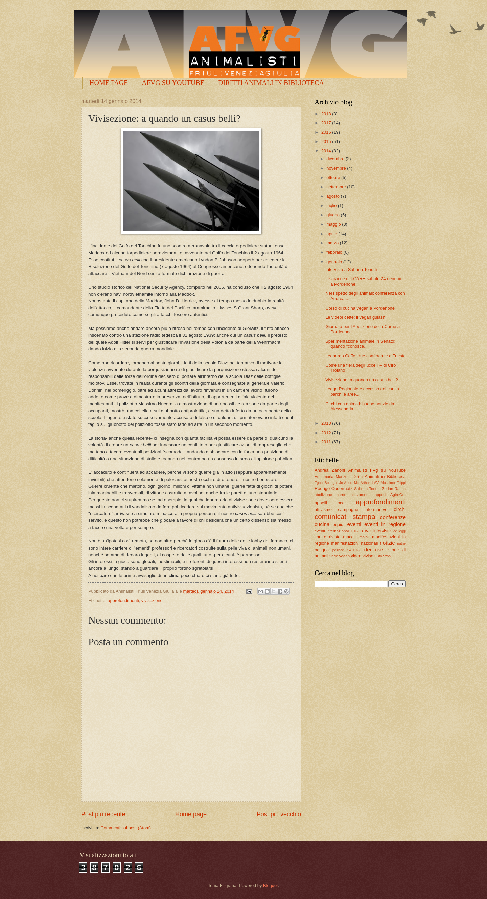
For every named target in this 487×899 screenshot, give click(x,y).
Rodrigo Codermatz (334, 488)
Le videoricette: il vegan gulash (355, 317)
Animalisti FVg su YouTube (377, 470)
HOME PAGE (108, 83)
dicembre (336, 158)
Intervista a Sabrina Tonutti (351, 269)
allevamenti (361, 495)
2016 (326, 132)
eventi (354, 524)
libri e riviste (327, 536)
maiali (364, 537)
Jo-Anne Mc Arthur (354, 483)
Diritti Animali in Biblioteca (379, 476)
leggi (402, 531)
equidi (338, 524)
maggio (334, 224)
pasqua (322, 549)
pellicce (338, 550)
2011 (326, 441)
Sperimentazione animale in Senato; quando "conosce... (360, 344)
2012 (326, 432)
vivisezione (152, 600)
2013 (326, 423)
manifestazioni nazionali (354, 543)
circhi (400, 509)
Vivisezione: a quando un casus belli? (361, 379)
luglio (332, 205)
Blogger (270, 885)
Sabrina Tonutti (367, 489)
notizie (387, 543)
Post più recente (103, 814)
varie (333, 556)
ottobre (333, 177)
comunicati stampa (345, 516)
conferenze (393, 517)
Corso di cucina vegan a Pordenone (360, 308)
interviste (382, 530)
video (356, 555)
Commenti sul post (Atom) (125, 827)
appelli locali (330, 502)
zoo (388, 556)
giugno (333, 214)
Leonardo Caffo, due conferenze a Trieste (365, 355)
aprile (332, 233)
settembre (336, 186)
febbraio (334, 252)
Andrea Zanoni (330, 470)
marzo (333, 242)
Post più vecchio (279, 814)
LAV (375, 483)
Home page (191, 814)
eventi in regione (385, 524)
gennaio (334, 261)
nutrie (401, 543)
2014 (326, 150)
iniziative (361, 530)
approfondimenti (123, 600)
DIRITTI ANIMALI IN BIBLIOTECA (271, 83)
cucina (322, 524)
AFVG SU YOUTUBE (173, 83)
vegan (344, 556)
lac (395, 531)
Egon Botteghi (326, 483)
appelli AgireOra (390, 495)
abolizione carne (330, 495)
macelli (349, 536)
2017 (326, 122)
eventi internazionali (332, 531)
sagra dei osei (366, 549)
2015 (326, 141)
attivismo (323, 509)
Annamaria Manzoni (332, 477)
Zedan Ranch (394, 489)
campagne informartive (362, 509)
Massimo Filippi (393, 483)
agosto (333, 196)
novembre (336, 168)
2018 (326, 113)
